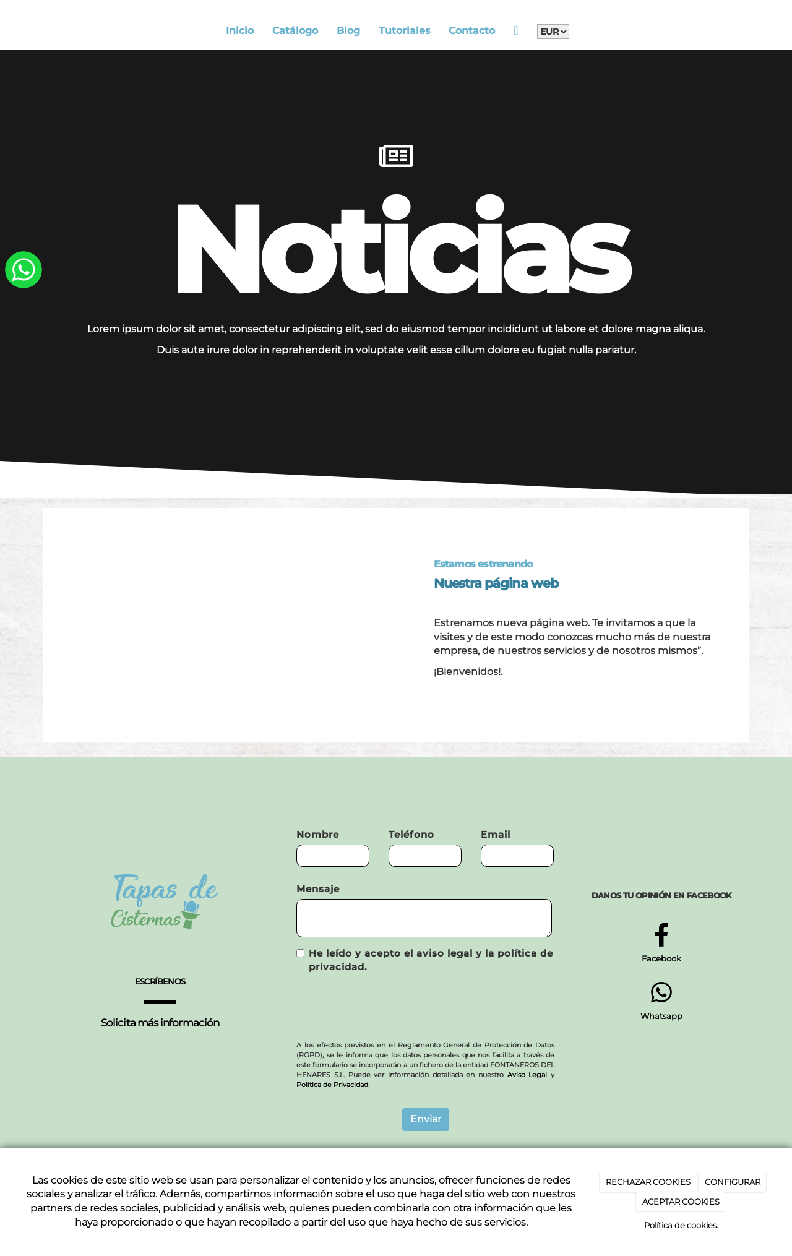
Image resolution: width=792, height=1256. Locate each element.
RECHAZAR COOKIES (648, 1182)
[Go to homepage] (40, 31)
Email (495, 834)
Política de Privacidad (332, 1084)
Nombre (317, 834)
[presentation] (390, 1007)
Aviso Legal (527, 1074)
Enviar (425, 1119)
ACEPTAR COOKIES (681, 1202)
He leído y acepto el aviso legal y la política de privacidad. (424, 960)
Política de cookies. (681, 1225)
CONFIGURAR (732, 1182)
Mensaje (318, 889)
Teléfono (411, 834)
